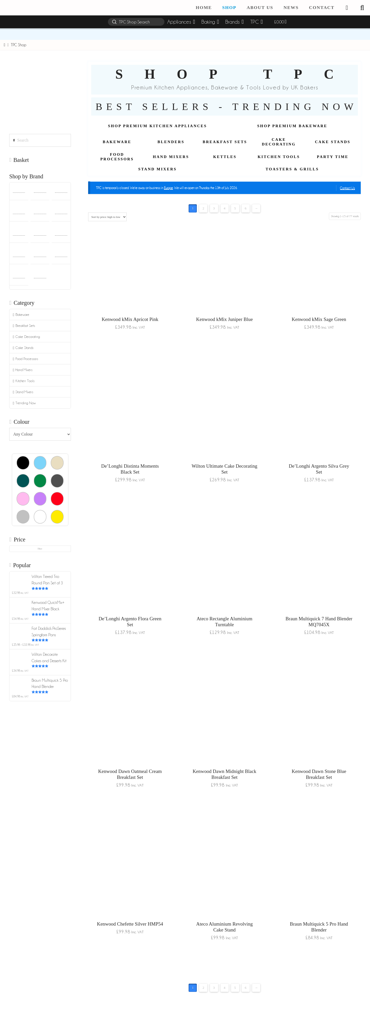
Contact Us (347, 188)
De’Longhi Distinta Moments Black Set (130, 469)
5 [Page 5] (235, 208)
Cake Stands (23, 348)
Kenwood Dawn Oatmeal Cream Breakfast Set (130, 774)
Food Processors (25, 359)
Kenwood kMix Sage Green (319, 319)
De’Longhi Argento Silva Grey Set (319, 469)
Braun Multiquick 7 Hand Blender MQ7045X (318, 621)
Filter (40, 548)
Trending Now (24, 403)
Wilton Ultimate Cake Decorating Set (224, 469)
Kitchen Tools (23, 381)
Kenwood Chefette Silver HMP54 (130, 924)
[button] (362, 7)
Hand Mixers (22, 370)
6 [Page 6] (246, 208)
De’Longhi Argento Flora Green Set (130, 621)
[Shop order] (107, 217)
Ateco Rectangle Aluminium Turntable (224, 621)
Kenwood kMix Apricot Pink (130, 319)
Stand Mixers (23, 392)
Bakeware (21, 315)
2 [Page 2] (203, 208)
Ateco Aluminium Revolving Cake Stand (224, 927)
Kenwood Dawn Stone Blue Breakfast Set (319, 774)
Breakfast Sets (24, 326)
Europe (168, 187)
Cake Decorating (26, 337)
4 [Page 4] (224, 208)
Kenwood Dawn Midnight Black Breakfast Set (224, 774)
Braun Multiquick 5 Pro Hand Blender (319, 927)
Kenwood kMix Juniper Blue (224, 319)
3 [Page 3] (214, 208)
